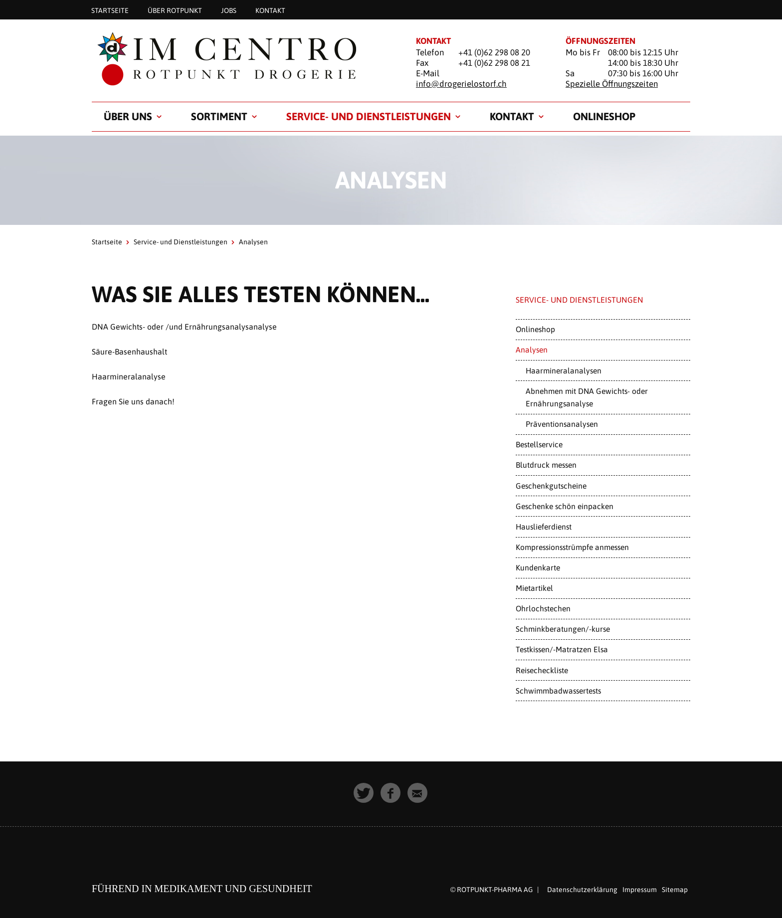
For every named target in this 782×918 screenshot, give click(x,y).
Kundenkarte (538, 567)
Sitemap (675, 890)
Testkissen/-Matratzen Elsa (562, 649)
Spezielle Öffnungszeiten (612, 84)
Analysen (532, 349)
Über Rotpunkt (175, 10)
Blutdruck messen (546, 464)
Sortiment (219, 116)
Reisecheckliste (542, 670)
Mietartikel (534, 587)
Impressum (639, 890)
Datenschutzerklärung (582, 890)
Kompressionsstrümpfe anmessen (572, 547)
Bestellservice (539, 444)
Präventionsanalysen (562, 423)
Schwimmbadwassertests (558, 690)
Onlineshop (604, 116)
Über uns (128, 116)
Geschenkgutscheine (551, 485)
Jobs (228, 10)
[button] (364, 793)
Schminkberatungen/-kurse (563, 628)
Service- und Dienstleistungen (368, 116)
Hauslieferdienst (544, 526)
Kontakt (270, 10)
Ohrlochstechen (543, 608)
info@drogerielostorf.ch (461, 84)
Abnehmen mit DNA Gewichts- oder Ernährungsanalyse (587, 397)
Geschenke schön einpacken (564, 506)
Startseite (110, 10)
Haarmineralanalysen (563, 370)
